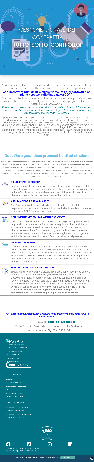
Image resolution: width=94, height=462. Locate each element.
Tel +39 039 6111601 (13, 355)
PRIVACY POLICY (24, 451)
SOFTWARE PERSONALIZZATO (17, 407)
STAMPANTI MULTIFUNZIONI (16, 418)
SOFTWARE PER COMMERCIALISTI (18, 414)
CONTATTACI (68, 457)
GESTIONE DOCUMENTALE (16, 411)
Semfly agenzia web (34, 448)
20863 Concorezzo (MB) (14, 351)
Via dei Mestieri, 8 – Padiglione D (17, 348)
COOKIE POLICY (11, 451)
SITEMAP (34, 451)
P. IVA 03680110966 (13, 358)
